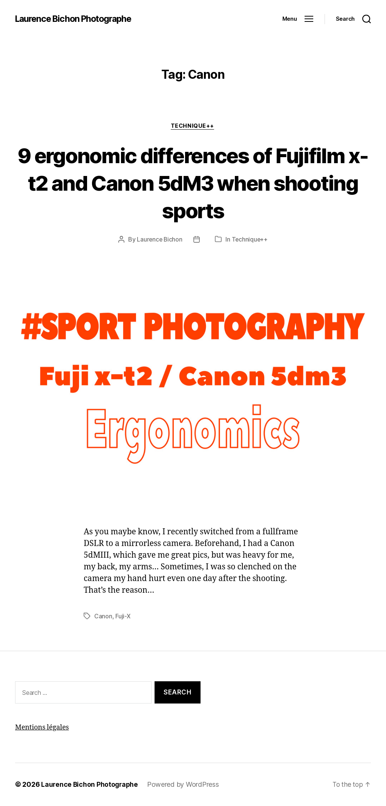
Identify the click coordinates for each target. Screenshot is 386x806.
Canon (103, 616)
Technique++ (193, 126)
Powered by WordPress (185, 785)
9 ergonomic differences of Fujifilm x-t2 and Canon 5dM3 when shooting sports (193, 183)
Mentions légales (42, 727)
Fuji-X (122, 616)
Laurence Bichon (159, 240)
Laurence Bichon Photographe (76, 18)
